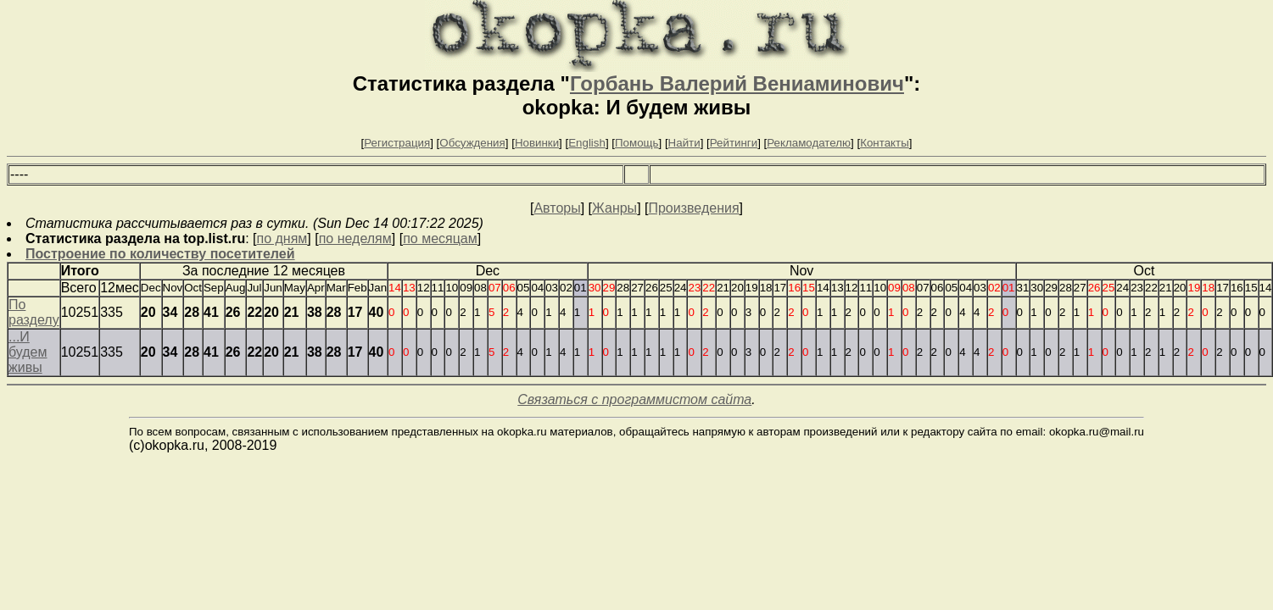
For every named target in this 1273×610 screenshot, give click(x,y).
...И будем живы (27, 352)
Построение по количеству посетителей (160, 254)
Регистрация (397, 142)
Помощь (636, 142)
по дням (282, 238)
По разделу (33, 312)
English (587, 142)
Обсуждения (472, 142)
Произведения (693, 208)
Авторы (556, 208)
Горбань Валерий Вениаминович (737, 83)
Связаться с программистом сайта (634, 399)
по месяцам (440, 238)
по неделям (355, 238)
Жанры (614, 208)
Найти (684, 142)
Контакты (884, 142)
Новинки (537, 142)
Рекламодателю (809, 142)
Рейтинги (733, 142)
